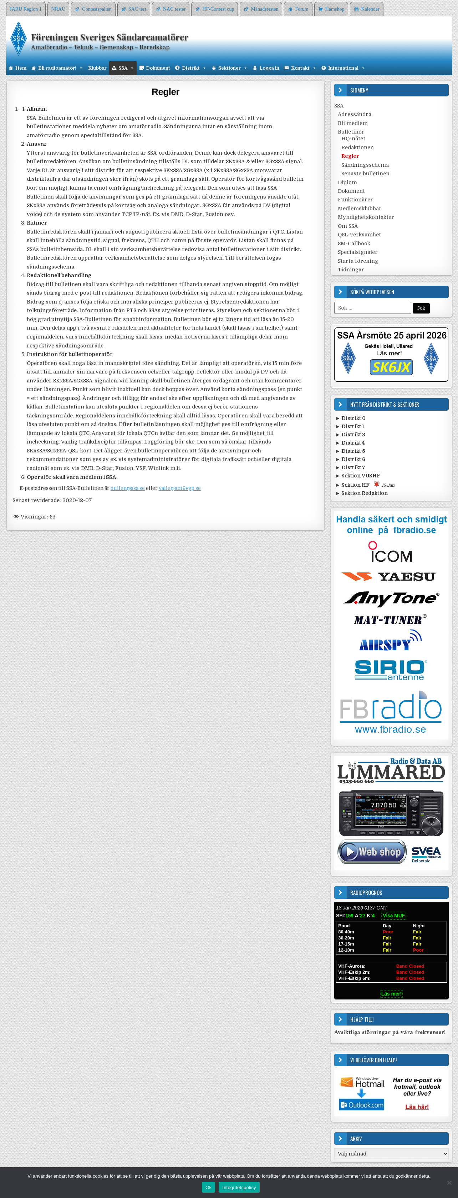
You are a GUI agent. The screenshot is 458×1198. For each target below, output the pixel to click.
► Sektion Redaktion (361, 493)
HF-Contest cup (218, 9)
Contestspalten (96, 9)
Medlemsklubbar (360, 208)
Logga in (269, 68)
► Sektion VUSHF (357, 475)
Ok (208, 1187)
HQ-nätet (353, 138)
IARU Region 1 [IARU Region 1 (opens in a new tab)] (26, 9)
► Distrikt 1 (349, 426)
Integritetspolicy (239, 1187)
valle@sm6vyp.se (180, 488)
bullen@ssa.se (128, 488)
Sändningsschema (365, 165)
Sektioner (233, 68)
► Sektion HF (365, 484)
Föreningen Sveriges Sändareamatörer (109, 36)
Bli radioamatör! (60, 68)
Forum (301, 9)
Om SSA (348, 226)
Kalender (370, 9)
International (346, 68)
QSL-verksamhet (359, 234)
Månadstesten (264, 9)
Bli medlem (353, 123)
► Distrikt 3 (350, 434)
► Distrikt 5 (350, 451)
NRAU (58, 9)
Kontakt (303, 68)
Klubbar (97, 68)
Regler (165, 91)
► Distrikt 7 (350, 467)
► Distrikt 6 (350, 459)
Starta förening (358, 261)
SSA (126, 68)
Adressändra (354, 114)
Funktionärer (355, 199)
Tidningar (351, 269)
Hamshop (335, 9)
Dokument (158, 68)
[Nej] (449, 1182)
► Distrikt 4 (350, 443)
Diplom (347, 182)
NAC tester (174, 9)
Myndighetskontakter (366, 217)
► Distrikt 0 (350, 418)
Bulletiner (351, 132)
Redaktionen (357, 147)
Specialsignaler (358, 252)
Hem (20, 68)
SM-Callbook (354, 243)
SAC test (137, 9)
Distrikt (194, 68)
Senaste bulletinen (365, 173)
